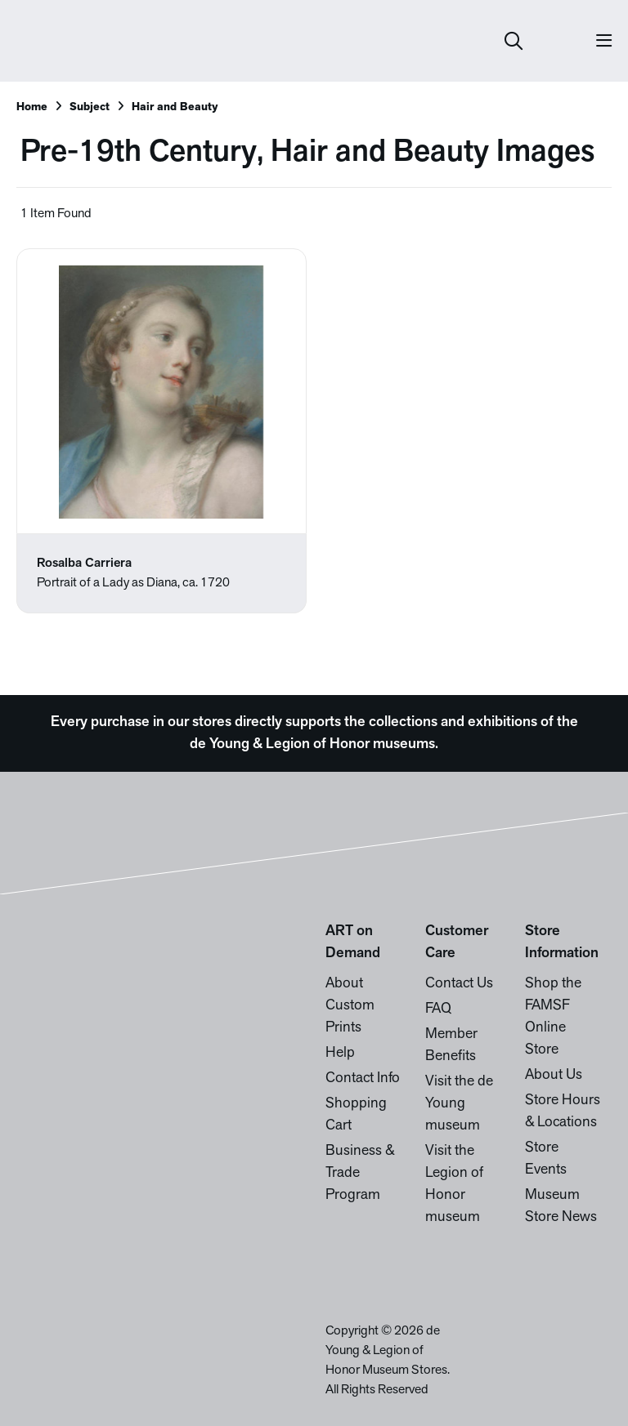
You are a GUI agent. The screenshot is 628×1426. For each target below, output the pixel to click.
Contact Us (459, 984)
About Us (553, 1075)
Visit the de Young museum (459, 1104)
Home (31, 107)
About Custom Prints (350, 1006)
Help (340, 1053)
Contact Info (362, 1078)
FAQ (438, 1009)
